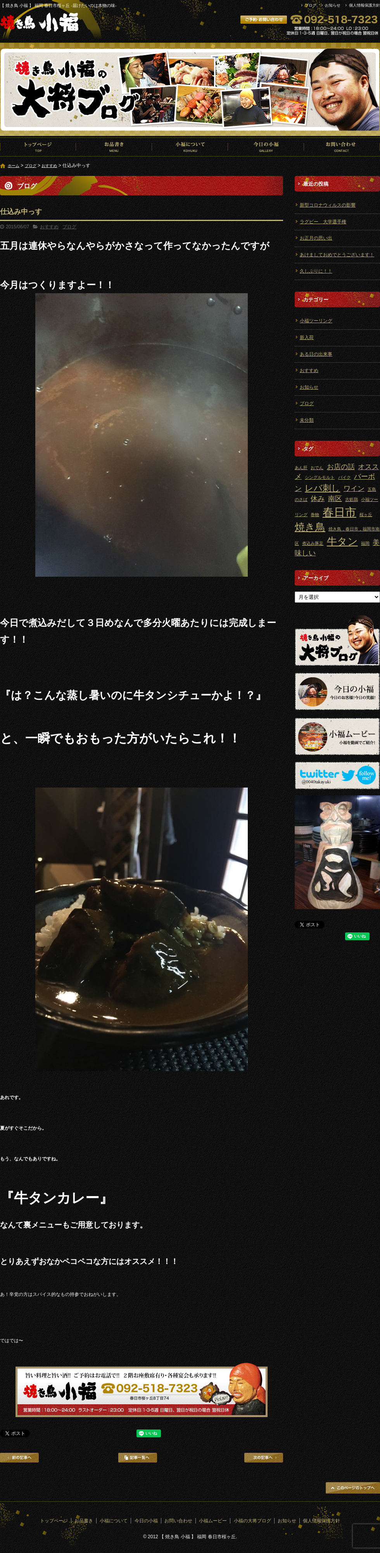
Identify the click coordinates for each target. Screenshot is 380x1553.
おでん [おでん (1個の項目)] (317, 467)
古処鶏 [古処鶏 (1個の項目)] (351, 499)
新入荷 (307, 337)
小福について (190, 147)
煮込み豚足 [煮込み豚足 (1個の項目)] (312, 543)
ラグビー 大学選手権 (323, 221)
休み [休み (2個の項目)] (318, 499)
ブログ (310, 5)
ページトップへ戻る (353, 1488)
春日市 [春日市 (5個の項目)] (339, 512)
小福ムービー (213, 1520)
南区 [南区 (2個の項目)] (335, 499)
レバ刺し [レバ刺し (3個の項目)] (322, 488)
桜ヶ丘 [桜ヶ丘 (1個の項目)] (365, 514)
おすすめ (49, 165)
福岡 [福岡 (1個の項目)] (365, 543)
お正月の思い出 (316, 238)
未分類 (307, 420)
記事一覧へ (137, 1458)
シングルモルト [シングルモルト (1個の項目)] (320, 477)
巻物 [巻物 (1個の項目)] (315, 514)
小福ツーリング (316, 320)
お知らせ (332, 5)
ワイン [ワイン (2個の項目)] (354, 488)
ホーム (13, 165)
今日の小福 (266, 147)
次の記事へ (263, 1458)
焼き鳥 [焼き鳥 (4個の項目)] (310, 527)
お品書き (114, 147)
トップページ (38, 147)
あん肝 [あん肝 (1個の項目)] (301, 467)
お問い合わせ (342, 147)
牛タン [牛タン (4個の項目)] (342, 541)
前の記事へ (19, 1458)
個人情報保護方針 (364, 5)
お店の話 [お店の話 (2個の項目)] (341, 467)
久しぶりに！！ (316, 271)
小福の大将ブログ (252, 1520)
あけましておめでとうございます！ (337, 254)
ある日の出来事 (316, 354)
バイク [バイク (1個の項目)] (344, 477)
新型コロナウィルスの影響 (328, 205)
